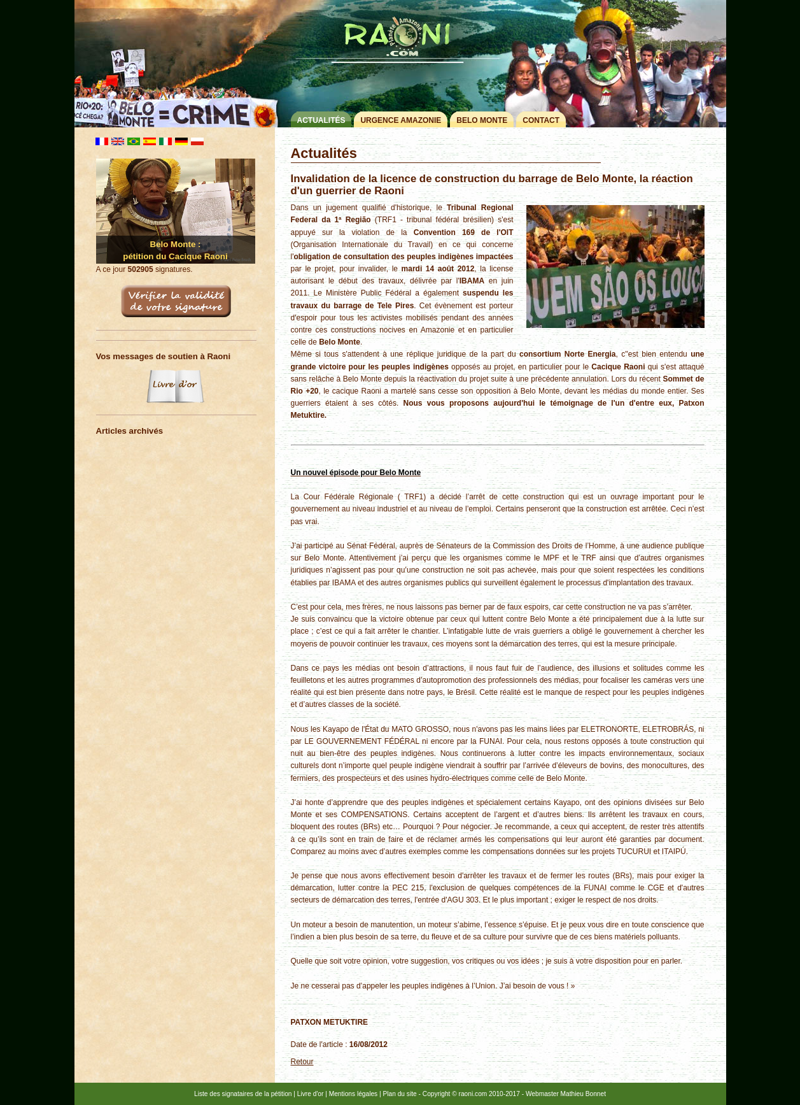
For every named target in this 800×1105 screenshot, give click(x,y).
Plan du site (399, 1093)
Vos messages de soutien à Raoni (163, 356)
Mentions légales (353, 1093)
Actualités (321, 120)
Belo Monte (481, 120)
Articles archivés (130, 431)
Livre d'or (310, 1093)
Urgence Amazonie (400, 120)
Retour (302, 1061)
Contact (541, 120)
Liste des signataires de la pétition (242, 1093)
